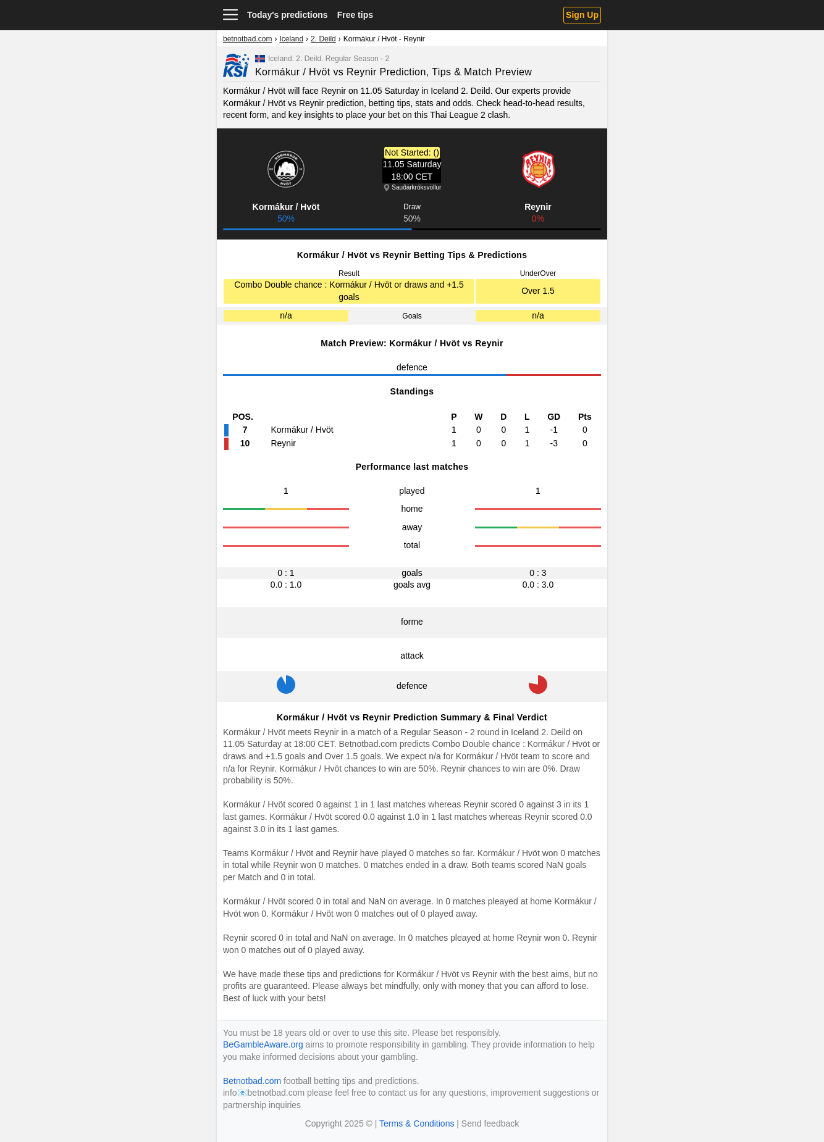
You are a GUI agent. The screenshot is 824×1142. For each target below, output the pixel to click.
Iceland (291, 39)
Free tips (355, 15)
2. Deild (323, 39)
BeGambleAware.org (263, 1044)
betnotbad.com (247, 39)
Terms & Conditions (416, 1123)
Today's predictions (287, 15)
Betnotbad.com (368, 744)
